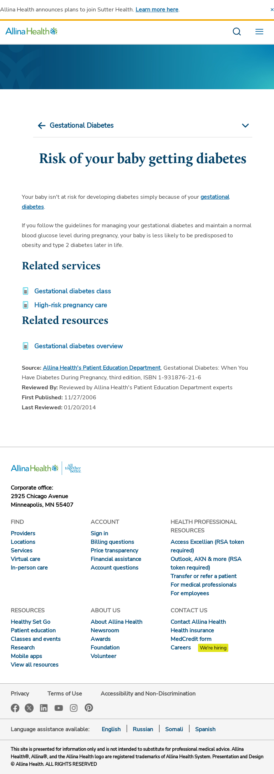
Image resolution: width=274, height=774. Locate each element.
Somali (174, 729)
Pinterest (89, 708)
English (111, 729)
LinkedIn (44, 707)
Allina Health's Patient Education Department (102, 368)
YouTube (59, 707)
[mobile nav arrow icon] (244, 125)
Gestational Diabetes (81, 125)
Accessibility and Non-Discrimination (148, 694)
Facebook (15, 708)
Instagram (74, 707)
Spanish (205, 729)
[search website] (236, 32)
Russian (143, 729)
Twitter (29, 708)
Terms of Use (64, 694)
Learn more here (157, 10)
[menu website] (261, 32)
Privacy (20, 694)
